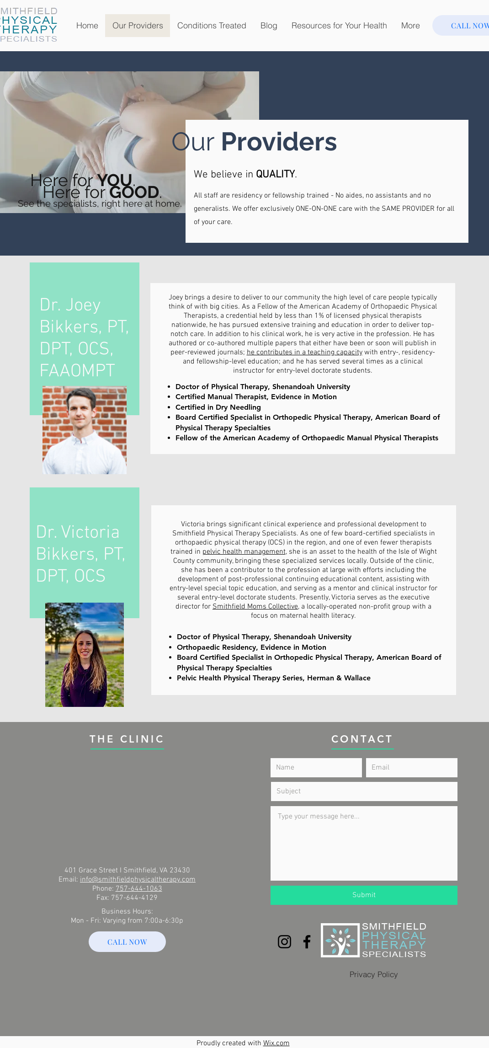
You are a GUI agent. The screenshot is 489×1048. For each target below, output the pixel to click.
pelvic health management (244, 551)
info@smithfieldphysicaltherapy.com (138, 879)
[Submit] (364, 895)
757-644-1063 (139, 888)
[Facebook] (307, 942)
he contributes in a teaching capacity (304, 352)
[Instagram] (284, 942)
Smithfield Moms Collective (255, 606)
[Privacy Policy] (373, 974)
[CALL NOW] (127, 941)
